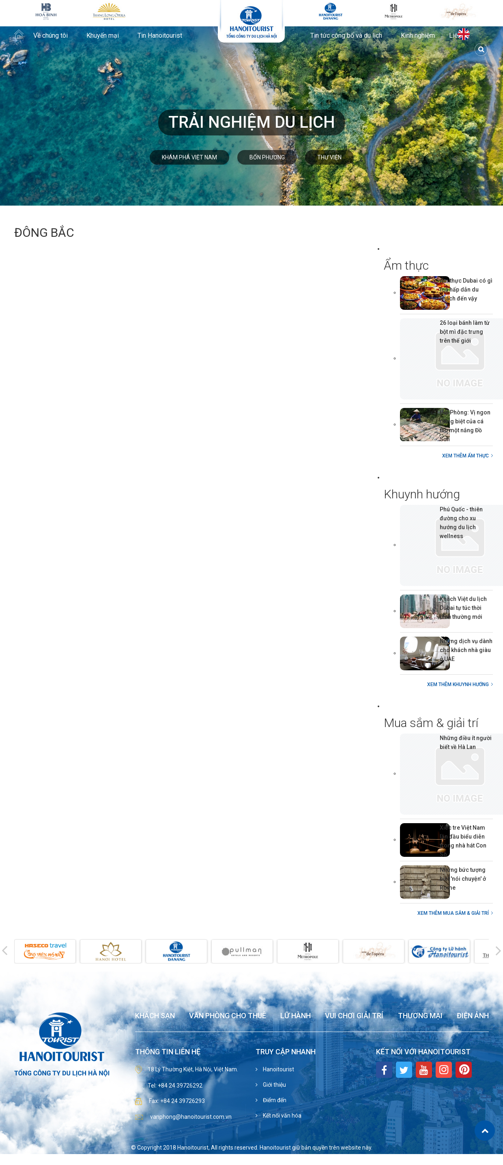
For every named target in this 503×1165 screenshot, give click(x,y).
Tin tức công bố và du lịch (346, 35)
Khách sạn (155, 1016)
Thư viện (329, 157)
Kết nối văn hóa (281, 1115)
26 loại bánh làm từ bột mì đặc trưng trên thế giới (465, 332)
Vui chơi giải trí (354, 1016)
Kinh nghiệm (418, 35)
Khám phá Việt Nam (189, 157)
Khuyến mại (102, 35)
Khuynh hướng (422, 494)
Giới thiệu (274, 1084)
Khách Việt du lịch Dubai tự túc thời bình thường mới (463, 608)
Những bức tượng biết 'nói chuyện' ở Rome (463, 879)
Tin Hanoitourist (160, 35)
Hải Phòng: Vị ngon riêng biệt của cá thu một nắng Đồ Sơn (465, 425)
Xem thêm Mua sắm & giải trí (453, 913)
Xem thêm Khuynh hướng (458, 684)
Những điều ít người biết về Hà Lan (466, 742)
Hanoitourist (278, 1069)
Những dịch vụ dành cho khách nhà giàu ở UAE (466, 650)
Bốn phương (267, 157)
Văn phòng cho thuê (227, 1016)
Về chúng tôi (50, 35)
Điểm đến (274, 1100)
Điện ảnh (473, 1016)
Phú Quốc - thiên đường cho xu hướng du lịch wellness (461, 522)
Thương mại (420, 1016)
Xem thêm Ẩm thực (465, 456)
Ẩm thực (406, 265)
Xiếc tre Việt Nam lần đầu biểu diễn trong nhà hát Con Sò (463, 841)
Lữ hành (295, 1016)
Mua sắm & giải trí (431, 723)
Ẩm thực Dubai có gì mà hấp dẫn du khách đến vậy (466, 289)
